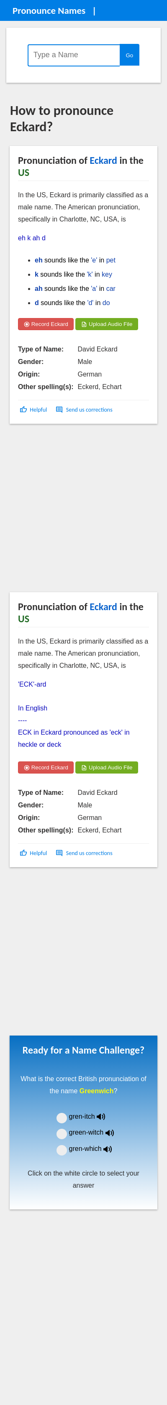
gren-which (96, 1148)
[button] (34, 409)
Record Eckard (45, 324)
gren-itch (93, 1116)
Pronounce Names (49, 10)
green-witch (96, 1132)
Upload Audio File (106, 324)
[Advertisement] (78, 511)
